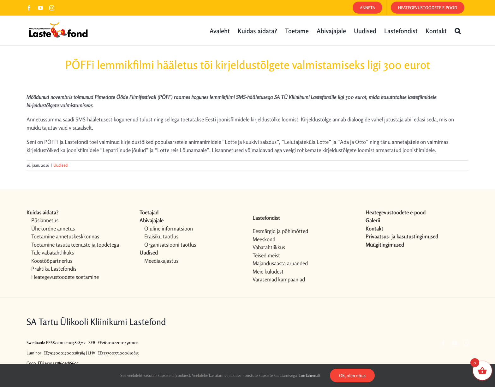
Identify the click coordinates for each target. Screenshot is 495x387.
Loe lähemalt (309, 375)
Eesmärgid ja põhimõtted (280, 231)
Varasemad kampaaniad (279, 279)
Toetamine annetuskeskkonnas (65, 236)
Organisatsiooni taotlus (170, 244)
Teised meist (266, 255)
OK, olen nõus (352, 375)
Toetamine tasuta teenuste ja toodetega (75, 244)
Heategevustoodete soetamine (65, 276)
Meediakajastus (161, 260)
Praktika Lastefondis (53, 268)
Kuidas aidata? (42, 212)
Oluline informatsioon (168, 228)
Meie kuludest (268, 271)
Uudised (60, 165)
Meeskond (264, 239)
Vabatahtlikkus (269, 247)
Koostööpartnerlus (51, 260)
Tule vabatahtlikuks (52, 252)
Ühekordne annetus (53, 228)
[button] (458, 30)
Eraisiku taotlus (161, 236)
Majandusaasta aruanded (280, 263)
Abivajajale (152, 220)
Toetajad (149, 212)
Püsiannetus (44, 220)
